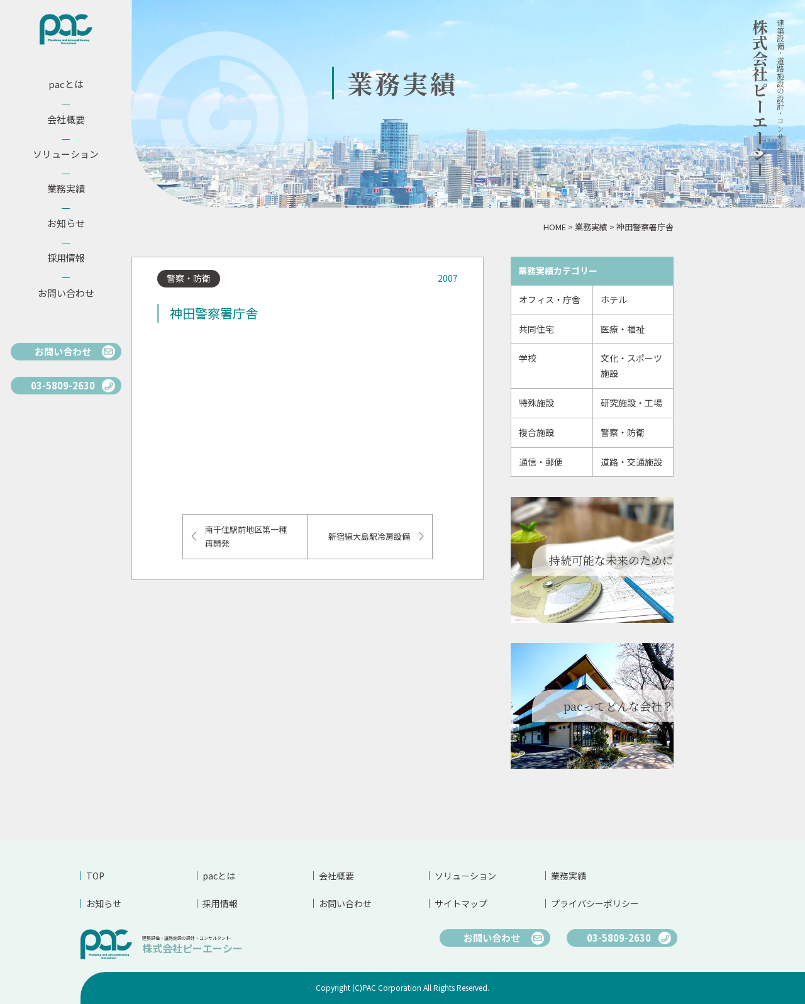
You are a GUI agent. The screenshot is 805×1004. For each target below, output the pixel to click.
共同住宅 (536, 329)
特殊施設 (536, 402)
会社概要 (336, 875)
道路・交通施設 (631, 461)
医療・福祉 (623, 329)
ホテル (614, 299)
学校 (527, 358)
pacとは (219, 875)
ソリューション (465, 875)
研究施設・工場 (631, 402)
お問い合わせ (345, 903)
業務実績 (591, 227)
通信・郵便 (541, 461)
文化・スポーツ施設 (631, 365)
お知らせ (103, 903)
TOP (95, 875)
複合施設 (536, 432)
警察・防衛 (623, 432)
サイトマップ (461, 903)
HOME (554, 227)
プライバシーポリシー (595, 903)
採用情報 (220, 903)
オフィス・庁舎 (549, 299)
